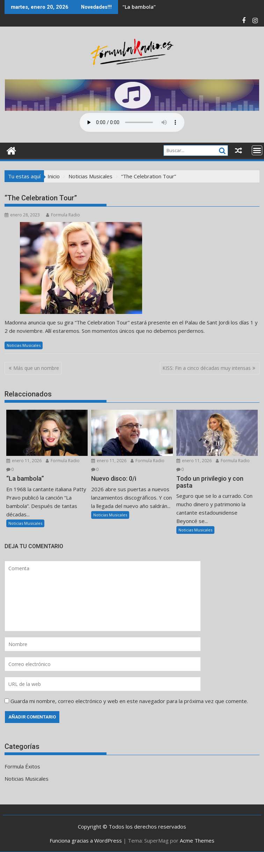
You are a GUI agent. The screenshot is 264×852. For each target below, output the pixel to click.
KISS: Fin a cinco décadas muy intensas (206, 368)
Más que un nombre (36, 368)
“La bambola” (139, 6)
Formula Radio (63, 215)
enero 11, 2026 (24, 461)
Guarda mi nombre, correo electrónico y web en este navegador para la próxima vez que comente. (129, 700)
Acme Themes (197, 840)
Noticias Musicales (24, 345)
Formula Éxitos (22, 766)
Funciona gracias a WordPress (86, 840)
